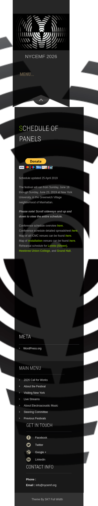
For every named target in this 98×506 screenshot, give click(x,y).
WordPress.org (32, 348)
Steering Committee (36, 412)
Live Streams (32, 399)
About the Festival (35, 386)
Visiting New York (34, 392)
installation (35, 240)
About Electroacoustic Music (41, 405)
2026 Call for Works (36, 380)
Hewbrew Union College (34, 250)
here (68, 235)
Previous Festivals (35, 418)
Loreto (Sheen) (57, 245)
